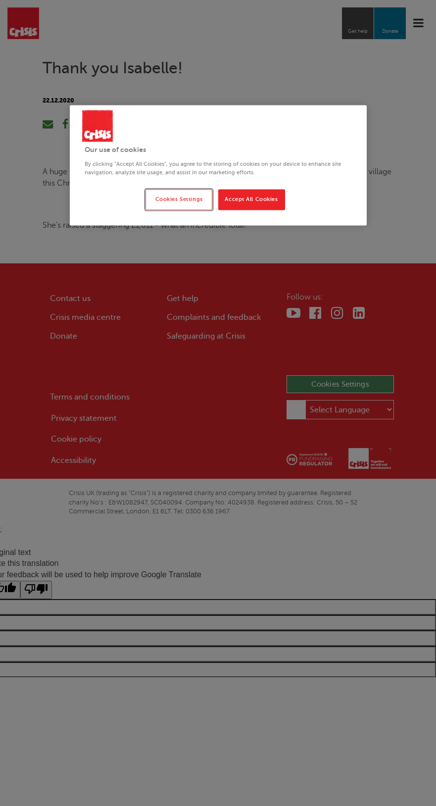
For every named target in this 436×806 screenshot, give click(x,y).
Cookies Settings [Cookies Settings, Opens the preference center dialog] (179, 199)
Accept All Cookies (251, 199)
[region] (218, 165)
